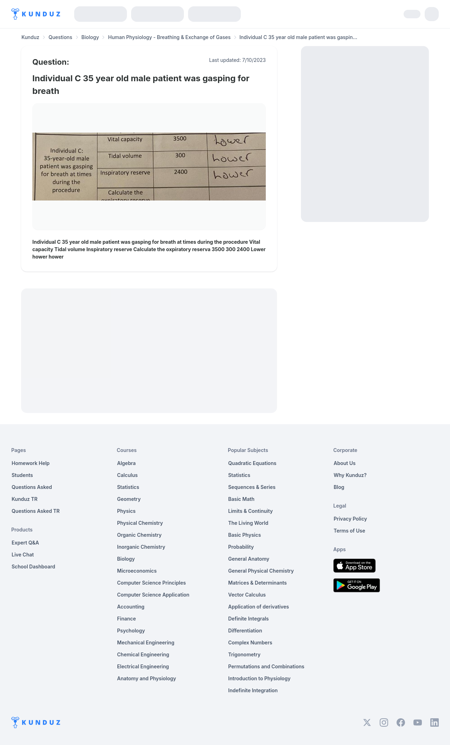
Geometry (129, 499)
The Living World (248, 523)
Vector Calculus (247, 595)
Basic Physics (244, 535)
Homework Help (31, 463)
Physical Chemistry (140, 523)
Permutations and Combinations (266, 666)
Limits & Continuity (250, 511)
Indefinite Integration (253, 690)
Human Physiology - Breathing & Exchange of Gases (169, 37)
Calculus (127, 475)
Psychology (131, 630)
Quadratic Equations (252, 463)
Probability (241, 547)
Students (22, 475)
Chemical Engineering (143, 654)
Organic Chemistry (139, 535)
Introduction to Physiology (259, 678)
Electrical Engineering (143, 666)
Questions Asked (32, 487)
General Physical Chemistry (261, 571)
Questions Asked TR (36, 511)
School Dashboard (33, 566)
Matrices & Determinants (257, 583)
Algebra (126, 463)
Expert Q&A (25, 543)
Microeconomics (137, 571)
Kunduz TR (25, 499)
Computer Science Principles (151, 583)
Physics (126, 511)
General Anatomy (248, 559)
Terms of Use (349, 531)
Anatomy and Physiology (146, 678)
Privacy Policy (350, 519)
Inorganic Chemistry (141, 547)
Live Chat (23, 555)
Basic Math (241, 499)
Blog (339, 487)
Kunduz (30, 37)
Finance (126, 619)
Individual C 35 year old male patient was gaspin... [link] (298, 37)
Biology (90, 37)
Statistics (128, 487)
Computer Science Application (153, 595)
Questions (60, 37)
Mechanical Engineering (145, 642)
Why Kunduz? (350, 475)
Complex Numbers (250, 642)
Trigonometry (244, 654)
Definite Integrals (248, 619)
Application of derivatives (258, 607)
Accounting (130, 607)
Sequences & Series (252, 487)
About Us (344, 463)
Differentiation (245, 630)
